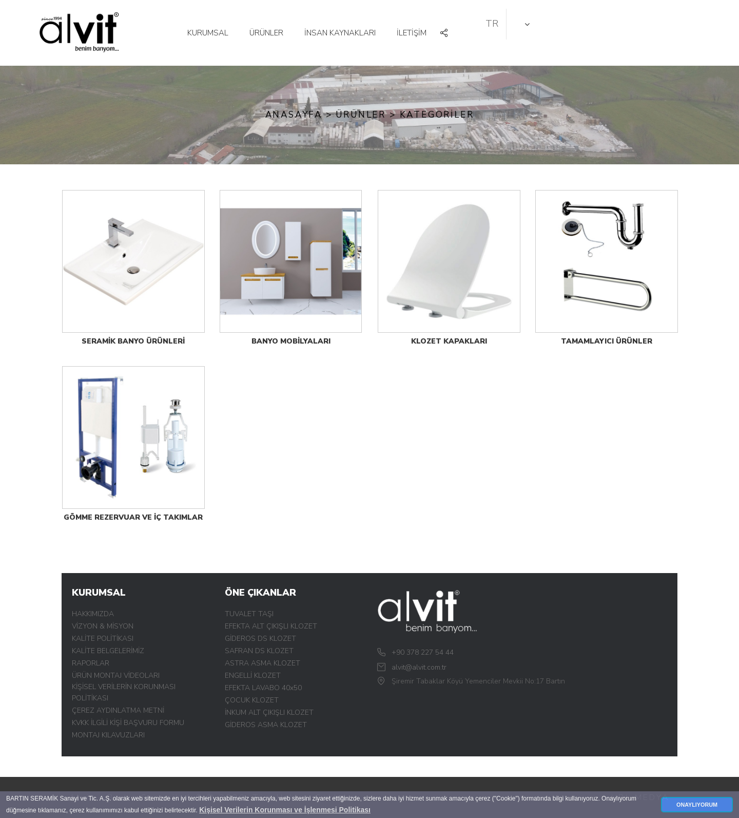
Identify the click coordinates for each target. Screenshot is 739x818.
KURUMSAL (207, 33)
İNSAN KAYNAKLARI (340, 33)
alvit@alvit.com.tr (419, 667)
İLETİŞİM (411, 33)
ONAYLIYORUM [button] (696, 805)
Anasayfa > (299, 115)
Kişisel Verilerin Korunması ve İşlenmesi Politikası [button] (285, 810)
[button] (444, 34)
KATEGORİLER (437, 115)
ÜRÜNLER (266, 33)
